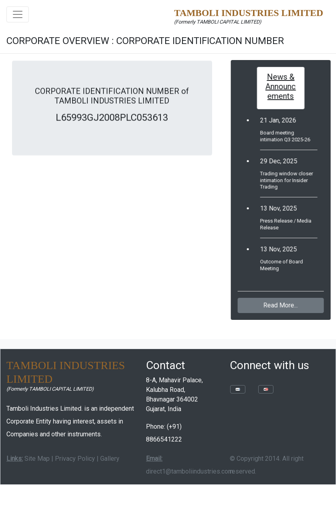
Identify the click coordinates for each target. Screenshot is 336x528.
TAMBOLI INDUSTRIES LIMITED (248, 13)
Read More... (283, 305)
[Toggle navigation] (17, 14)
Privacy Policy (75, 458)
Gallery (109, 458)
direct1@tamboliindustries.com (189, 471)
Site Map (37, 458)
